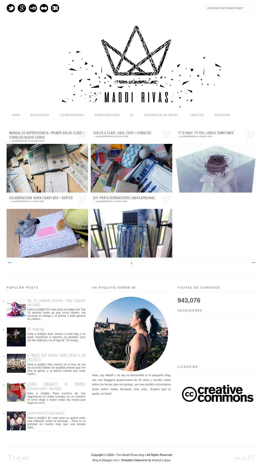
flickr (44, 8)
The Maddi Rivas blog (130, 454)
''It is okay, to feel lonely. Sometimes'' (206, 133)
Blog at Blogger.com (105, 460)
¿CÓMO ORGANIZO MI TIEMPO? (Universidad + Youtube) (56, 387)
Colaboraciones (71, 115)
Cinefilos (197, 115)
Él (131, 115)
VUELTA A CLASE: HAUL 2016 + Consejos (122, 133)
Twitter (11, 8)
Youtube (33, 8)
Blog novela (39, 115)
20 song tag (35, 329)
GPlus (22, 8)
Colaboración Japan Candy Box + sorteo (41, 198)
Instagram (55, 8)
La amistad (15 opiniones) (45, 413)
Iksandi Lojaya (161, 460)
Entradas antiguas (253, 262)
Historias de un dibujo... (161, 115)
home (16, 115)
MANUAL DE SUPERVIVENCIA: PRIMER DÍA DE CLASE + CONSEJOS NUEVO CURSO (46, 135)
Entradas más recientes (10, 262)
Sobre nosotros (107, 115)
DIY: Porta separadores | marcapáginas (124, 198)
